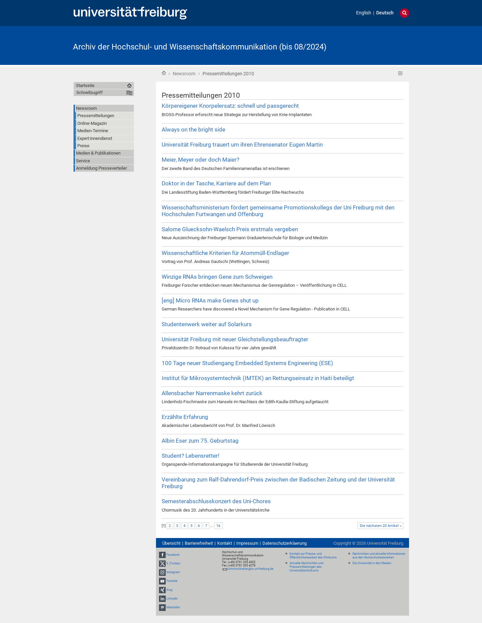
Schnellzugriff (89, 92)
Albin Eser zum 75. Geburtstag (200, 440)
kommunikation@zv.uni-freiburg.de (250, 568)
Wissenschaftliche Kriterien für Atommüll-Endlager (225, 253)
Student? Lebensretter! (190, 455)
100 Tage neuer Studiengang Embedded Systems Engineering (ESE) (247, 363)
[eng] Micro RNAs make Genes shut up (210, 300)
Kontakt (224, 543)
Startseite (164, 73)
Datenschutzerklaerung (284, 543)
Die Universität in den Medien (371, 563)
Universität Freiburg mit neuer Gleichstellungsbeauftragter (235, 339)
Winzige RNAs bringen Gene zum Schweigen (217, 276)
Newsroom (184, 73)
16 (218, 526)
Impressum (247, 543)
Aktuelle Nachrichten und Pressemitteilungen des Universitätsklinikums (306, 566)
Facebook (173, 554)
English (363, 13)
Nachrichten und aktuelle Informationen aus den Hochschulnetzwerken (378, 555)
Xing (169, 590)
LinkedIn (172, 598)
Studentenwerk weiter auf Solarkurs (207, 324)
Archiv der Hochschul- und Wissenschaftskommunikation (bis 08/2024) (199, 47)
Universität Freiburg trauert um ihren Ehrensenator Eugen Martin (242, 144)
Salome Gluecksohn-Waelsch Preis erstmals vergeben (230, 229)
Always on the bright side (193, 129)
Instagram (173, 572)
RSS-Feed (400, 73)
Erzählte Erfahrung (185, 417)
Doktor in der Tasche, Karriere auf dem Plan (216, 183)
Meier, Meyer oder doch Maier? (200, 159)
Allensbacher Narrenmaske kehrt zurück (212, 393)
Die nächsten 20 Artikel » (380, 526)
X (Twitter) (173, 563)
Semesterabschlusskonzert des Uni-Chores (216, 501)
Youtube (171, 581)
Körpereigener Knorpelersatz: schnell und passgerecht (230, 105)
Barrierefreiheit (199, 543)
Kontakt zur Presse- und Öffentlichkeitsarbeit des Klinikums (313, 555)
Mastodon (173, 607)
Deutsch (385, 13)
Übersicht (171, 543)
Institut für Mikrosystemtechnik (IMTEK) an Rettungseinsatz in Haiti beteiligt (258, 378)
